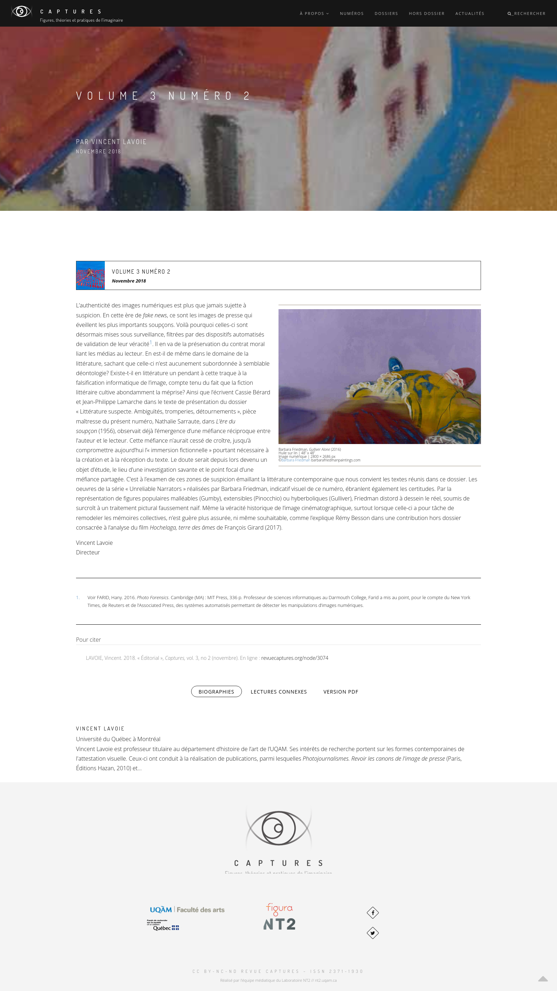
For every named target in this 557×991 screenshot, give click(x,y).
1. (78, 597)
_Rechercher (527, 13)
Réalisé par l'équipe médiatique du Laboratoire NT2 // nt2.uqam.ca (278, 980)
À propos (314, 13)
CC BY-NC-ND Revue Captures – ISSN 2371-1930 (278, 971)
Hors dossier (427, 13)
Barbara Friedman (295, 460)
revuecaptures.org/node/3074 (295, 658)
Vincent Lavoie (100, 728)
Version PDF (341, 691)
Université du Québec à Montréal (118, 739)
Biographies (220, 691)
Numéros (352, 13)
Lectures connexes (279, 691)
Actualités (470, 13)
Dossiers (387, 13)
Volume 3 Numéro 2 (141, 271)
